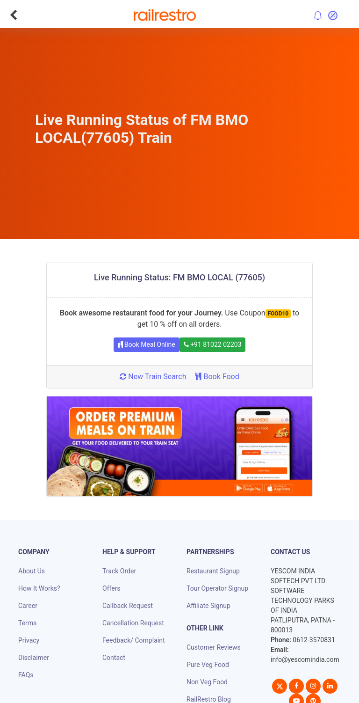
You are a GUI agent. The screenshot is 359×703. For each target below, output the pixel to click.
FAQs (26, 675)
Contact (113, 657)
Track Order (119, 571)
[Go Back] (13, 15)
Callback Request (127, 605)
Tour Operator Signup (217, 588)
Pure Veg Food (208, 664)
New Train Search (153, 376)
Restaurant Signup (213, 571)
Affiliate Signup (208, 605)
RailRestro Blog (209, 699)
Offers (111, 588)
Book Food (217, 376)
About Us (31, 571)
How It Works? (39, 588)
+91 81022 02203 (213, 344)
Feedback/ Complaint (133, 640)
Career (27, 605)
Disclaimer (33, 657)
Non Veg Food (207, 682)
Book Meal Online (146, 344)
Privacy (28, 640)
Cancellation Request (133, 623)
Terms (27, 623)
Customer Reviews (214, 647)
